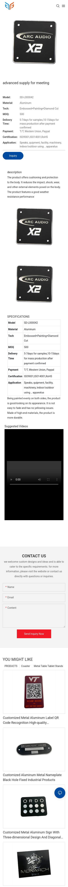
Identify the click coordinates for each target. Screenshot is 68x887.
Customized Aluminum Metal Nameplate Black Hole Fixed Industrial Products (32, 777)
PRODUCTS (11, 666)
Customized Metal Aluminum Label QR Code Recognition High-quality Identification (31, 720)
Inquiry (13, 155)
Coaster (25, 666)
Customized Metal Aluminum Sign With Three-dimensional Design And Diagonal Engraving (32, 835)
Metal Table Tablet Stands (48, 666)
